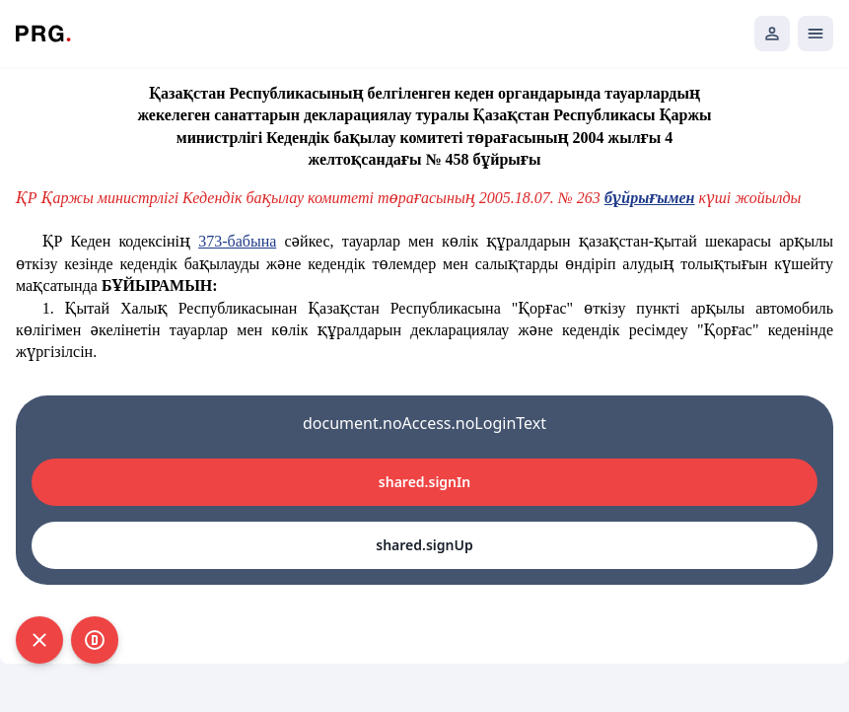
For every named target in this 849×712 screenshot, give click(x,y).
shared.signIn (424, 481)
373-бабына (237, 241)
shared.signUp (424, 544)
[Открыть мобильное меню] (815, 33)
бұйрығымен (649, 197)
